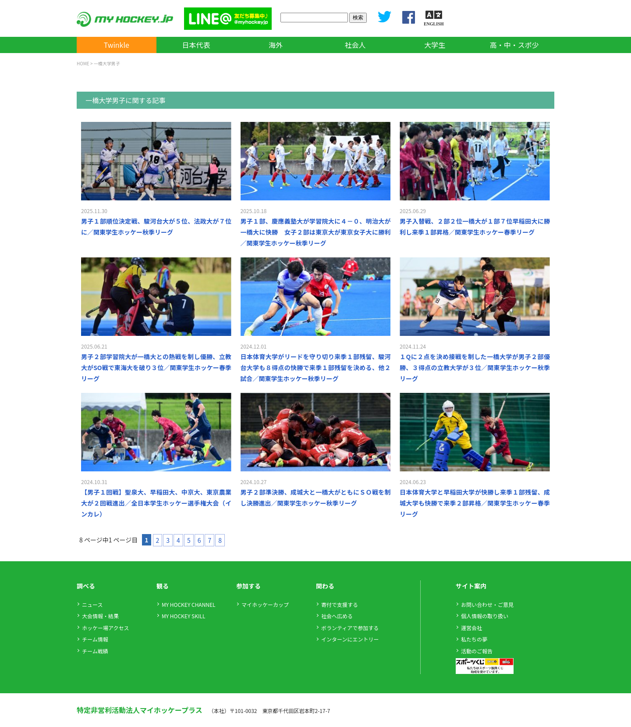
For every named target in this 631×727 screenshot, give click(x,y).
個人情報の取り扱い (484, 616)
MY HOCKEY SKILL (183, 616)
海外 (276, 44)
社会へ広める (337, 616)
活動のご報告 (477, 651)
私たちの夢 (474, 639)
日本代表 (196, 44)
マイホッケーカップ (265, 604)
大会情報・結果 (100, 616)
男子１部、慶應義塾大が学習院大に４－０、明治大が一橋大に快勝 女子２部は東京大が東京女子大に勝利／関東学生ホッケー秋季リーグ (316, 232)
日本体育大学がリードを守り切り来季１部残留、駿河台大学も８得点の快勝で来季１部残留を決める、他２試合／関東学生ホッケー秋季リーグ (316, 367)
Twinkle (116, 44)
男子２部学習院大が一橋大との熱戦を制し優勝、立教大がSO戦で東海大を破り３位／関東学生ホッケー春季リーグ (156, 367)
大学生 (434, 44)
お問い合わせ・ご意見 (487, 604)
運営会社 (471, 627)
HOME (83, 63)
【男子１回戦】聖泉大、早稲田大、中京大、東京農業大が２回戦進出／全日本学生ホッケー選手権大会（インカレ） (156, 503)
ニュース (92, 604)
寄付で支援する (339, 604)
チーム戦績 (95, 651)
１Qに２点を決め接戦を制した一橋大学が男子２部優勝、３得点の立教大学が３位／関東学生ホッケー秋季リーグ (475, 367)
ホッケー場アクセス (105, 627)
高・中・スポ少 (514, 44)
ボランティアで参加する (350, 627)
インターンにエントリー (350, 639)
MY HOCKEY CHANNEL (189, 604)
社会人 (355, 44)
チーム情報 (95, 639)
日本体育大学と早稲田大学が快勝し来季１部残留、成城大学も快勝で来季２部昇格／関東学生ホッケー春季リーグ (475, 503)
